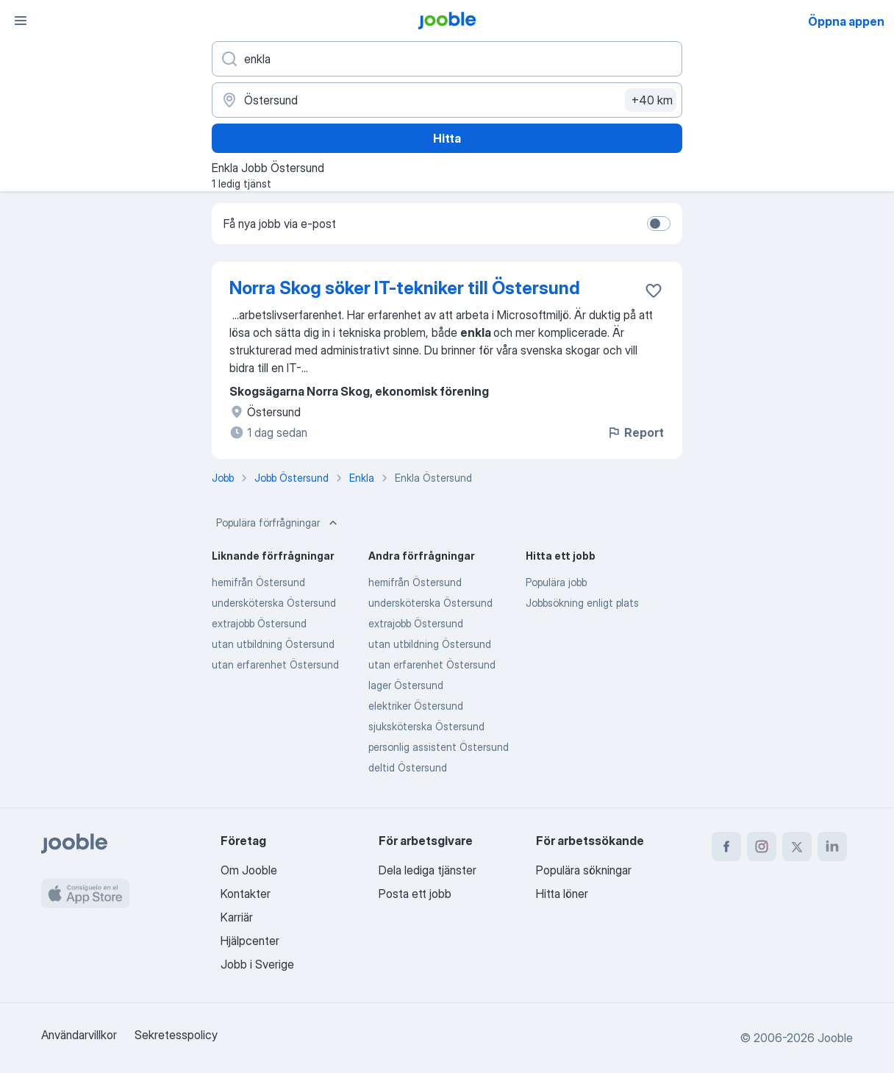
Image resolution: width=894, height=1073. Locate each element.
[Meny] (20, 20)
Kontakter (246, 893)
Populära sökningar (584, 870)
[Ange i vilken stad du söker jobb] (447, 100)
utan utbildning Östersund (273, 644)
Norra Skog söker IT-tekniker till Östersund (404, 288)
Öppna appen (846, 21)
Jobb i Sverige (257, 964)
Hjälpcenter (250, 940)
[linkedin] (832, 846)
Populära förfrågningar (278, 523)
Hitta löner (562, 893)
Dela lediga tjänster (427, 870)
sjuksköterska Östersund (426, 726)
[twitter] (797, 846)
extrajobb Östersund (259, 623)
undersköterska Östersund (274, 602)
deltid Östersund (407, 767)
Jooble (835, 1037)
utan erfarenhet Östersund (275, 664)
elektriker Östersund (415, 705)
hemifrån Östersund (258, 582)
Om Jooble (249, 870)
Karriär (237, 917)
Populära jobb (556, 582)
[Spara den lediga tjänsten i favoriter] (653, 290)
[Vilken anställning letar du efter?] (447, 58)
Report (635, 432)
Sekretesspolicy (176, 1034)
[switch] (658, 223)
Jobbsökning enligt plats (582, 602)
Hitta (447, 138)
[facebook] (726, 846)
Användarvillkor (79, 1034)
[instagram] (761, 846)
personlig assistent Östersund (438, 747)
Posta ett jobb (415, 893)
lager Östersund (405, 685)
